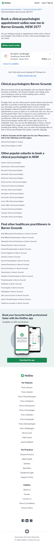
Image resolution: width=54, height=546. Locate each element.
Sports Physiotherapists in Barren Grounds (16, 299)
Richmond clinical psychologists (12, 178)
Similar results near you (27, 76)
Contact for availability (27, 64)
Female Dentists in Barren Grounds (13, 245)
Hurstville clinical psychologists (12, 217)
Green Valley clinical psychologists (13, 205)
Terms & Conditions (27, 503)
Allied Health (27, 459)
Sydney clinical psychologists (11, 163)
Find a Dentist (27, 392)
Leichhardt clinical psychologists (12, 174)
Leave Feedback (27, 442)
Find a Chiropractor (27, 406)
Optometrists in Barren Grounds (12, 272)
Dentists (27, 464)
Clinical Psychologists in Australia (11, 9)
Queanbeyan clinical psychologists (13, 166)
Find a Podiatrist (27, 401)
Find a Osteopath (27, 419)
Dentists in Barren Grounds (10, 257)
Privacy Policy (27, 508)
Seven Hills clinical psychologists (12, 201)
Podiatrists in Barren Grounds (11, 284)
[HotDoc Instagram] (31, 520)
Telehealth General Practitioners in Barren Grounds (19, 241)
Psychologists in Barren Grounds (12, 288)
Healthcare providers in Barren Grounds (15, 303)
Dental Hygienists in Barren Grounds (14, 253)
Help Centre (27, 437)
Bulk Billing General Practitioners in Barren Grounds (19, 234)
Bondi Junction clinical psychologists (14, 182)
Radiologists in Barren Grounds (12, 291)
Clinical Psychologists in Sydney (12, 142)
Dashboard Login (27, 473)
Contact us (27, 499)
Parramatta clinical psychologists (12, 197)
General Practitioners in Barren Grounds (15, 264)
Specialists (27, 468)
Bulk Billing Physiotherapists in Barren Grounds (17, 237)
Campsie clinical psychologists (11, 213)
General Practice (27, 454)
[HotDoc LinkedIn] (27, 520)
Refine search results (11, 45)
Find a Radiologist (27, 428)
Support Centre (27, 477)
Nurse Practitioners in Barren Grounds (14, 268)
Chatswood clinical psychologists (12, 186)
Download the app (27, 360)
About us (27, 490)
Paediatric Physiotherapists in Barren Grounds (17, 276)
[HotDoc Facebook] (23, 520)
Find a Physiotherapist (27, 397)
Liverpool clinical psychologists (11, 209)
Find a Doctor (27, 387)
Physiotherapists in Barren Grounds (13, 280)
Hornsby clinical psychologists (11, 190)
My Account (27, 433)
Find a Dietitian (27, 415)
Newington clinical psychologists (12, 193)
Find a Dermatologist (27, 424)
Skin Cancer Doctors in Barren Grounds (15, 295)
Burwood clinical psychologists (11, 170)
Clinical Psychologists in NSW (32, 9)
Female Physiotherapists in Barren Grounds (16, 249)
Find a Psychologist (27, 410)
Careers (27, 494)
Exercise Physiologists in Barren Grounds (15, 261)
